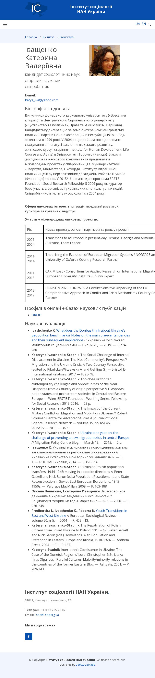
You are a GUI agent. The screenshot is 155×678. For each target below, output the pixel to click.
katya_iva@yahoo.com (41, 101)
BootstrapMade (85, 664)
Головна (31, 39)
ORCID (36, 317)
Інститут (49, 39)
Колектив (67, 39)
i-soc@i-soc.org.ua (47, 615)
